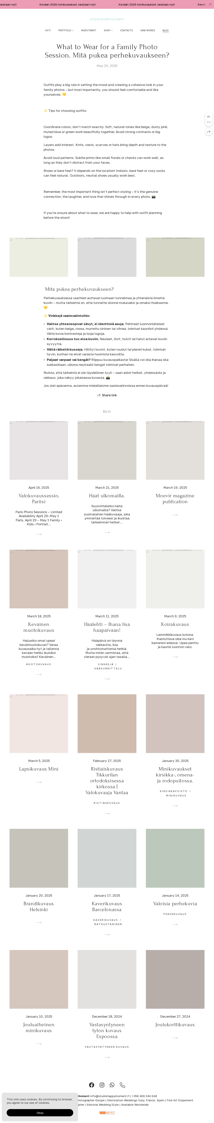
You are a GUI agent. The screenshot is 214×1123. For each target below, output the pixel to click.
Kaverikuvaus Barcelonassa (107, 913)
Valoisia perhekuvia (175, 910)
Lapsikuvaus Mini (39, 776)
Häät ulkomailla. (107, 502)
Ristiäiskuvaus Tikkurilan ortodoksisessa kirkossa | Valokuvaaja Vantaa (107, 787)
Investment (88, 30)
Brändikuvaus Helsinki (39, 913)
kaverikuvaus (105, 926)
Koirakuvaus (175, 631)
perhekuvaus (175, 920)
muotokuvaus (38, 670)
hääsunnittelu (108, 675)
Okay (40, 1112)
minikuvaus (176, 802)
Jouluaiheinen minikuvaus (38, 1034)
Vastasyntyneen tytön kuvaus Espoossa (107, 1037)
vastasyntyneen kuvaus (107, 1053)
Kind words (148, 30)
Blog (166, 30)
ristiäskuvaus (107, 809)
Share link (109, 402)
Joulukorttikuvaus (175, 1031)
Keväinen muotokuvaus (38, 634)
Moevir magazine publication (175, 505)
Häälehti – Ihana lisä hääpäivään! (107, 634)
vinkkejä (106, 670)
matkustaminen (108, 930)
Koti (48, 30)
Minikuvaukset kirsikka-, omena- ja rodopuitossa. (175, 781)
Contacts (126, 30)
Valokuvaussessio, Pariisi (39, 505)
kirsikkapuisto (174, 797)
